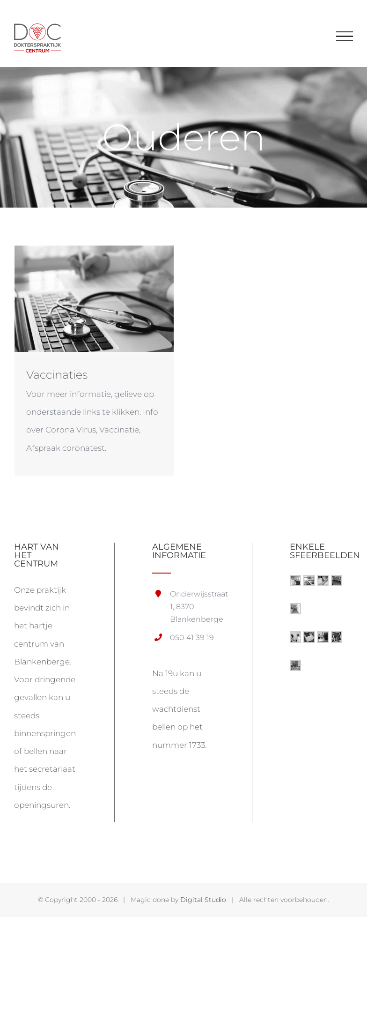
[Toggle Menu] (345, 36)
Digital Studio (203, 899)
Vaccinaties (57, 374)
